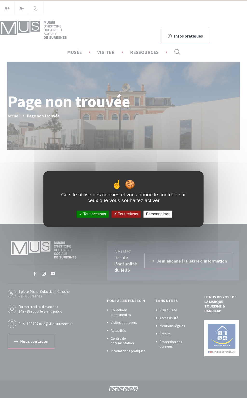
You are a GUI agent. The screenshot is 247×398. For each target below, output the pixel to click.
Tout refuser (126, 214)
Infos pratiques (185, 36)
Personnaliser (158, 214)
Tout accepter (92, 214)
